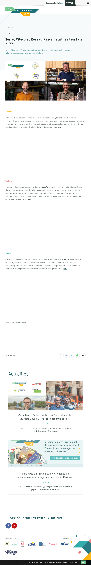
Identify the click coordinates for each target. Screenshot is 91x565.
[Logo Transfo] (69, 3)
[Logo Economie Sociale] (54, 3)
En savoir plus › (72, 562)
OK (83, 562)
